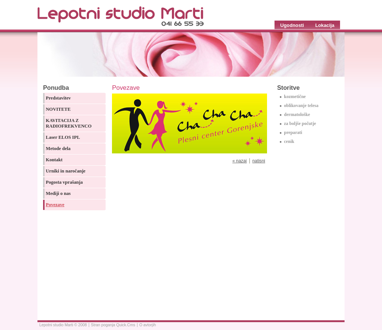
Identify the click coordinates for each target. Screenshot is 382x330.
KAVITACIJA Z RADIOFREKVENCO (68, 123)
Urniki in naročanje (65, 171)
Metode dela (58, 148)
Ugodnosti (292, 25)
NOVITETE (58, 109)
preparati (293, 132)
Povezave (55, 204)
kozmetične (295, 96)
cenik (289, 141)
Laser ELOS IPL (63, 137)
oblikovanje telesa (301, 105)
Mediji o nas (58, 193)
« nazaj (239, 161)
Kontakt (54, 159)
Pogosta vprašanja (64, 182)
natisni (258, 161)
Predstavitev (58, 98)
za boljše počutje (300, 123)
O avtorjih (147, 325)
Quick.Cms (125, 325)
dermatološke (297, 114)
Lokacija (324, 25)
